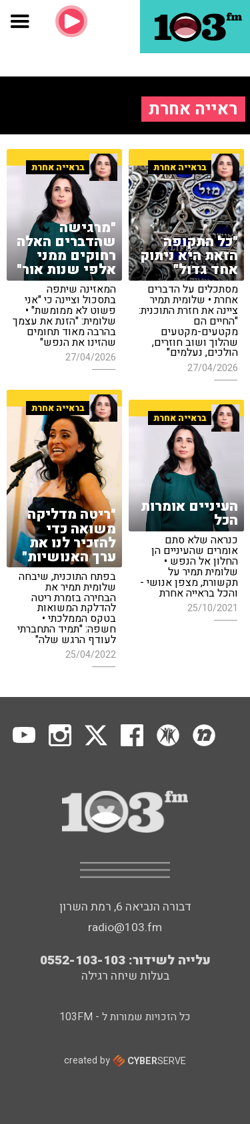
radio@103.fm (125, 927)
